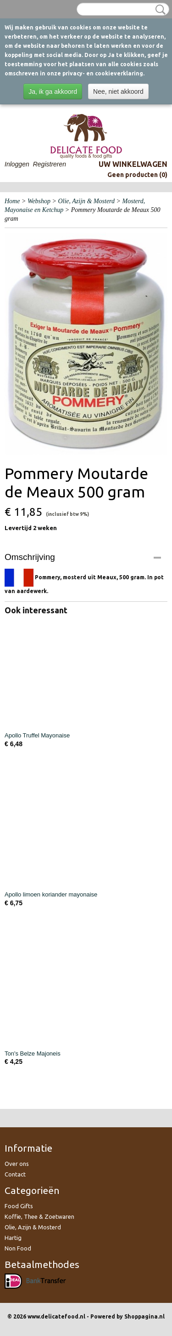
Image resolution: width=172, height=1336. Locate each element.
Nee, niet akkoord (118, 91)
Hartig (13, 1237)
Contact (15, 1174)
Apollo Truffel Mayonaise (37, 735)
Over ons (17, 1163)
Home (12, 201)
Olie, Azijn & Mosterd (86, 201)
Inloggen (17, 164)
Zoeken (159, 10)
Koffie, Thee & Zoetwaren (39, 1216)
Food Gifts (19, 1206)
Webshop (39, 201)
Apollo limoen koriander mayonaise (51, 894)
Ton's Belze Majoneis (33, 1053)
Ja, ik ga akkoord (52, 91)
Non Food (18, 1248)
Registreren (49, 164)
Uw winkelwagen (133, 164)
